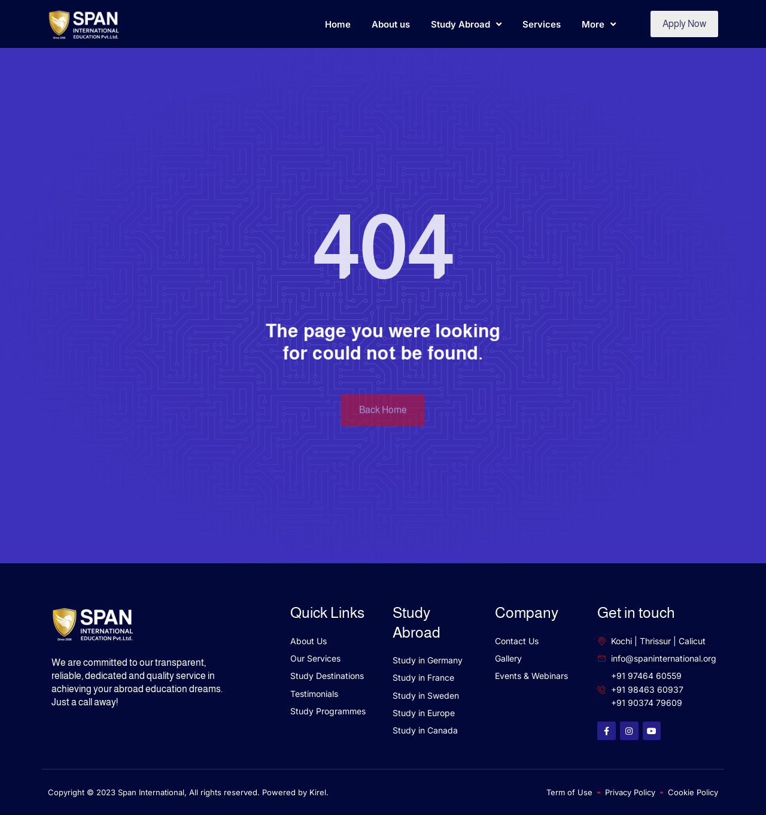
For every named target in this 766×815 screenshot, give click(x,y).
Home (338, 24)
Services (541, 24)
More (599, 24)
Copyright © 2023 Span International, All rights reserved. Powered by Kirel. (188, 792)
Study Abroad (466, 24)
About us (391, 24)
